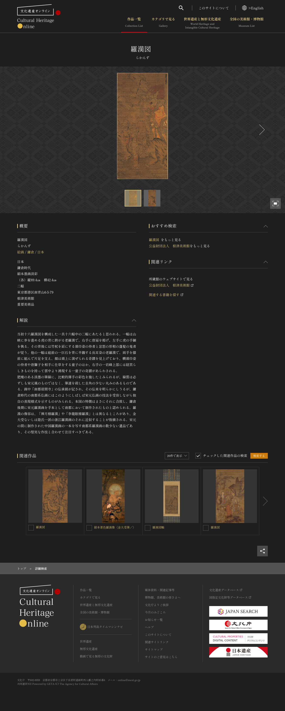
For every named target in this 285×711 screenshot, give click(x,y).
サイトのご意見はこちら (161, 657)
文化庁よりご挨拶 (157, 605)
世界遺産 (86, 641)
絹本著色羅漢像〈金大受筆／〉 (115, 527)
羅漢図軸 (158, 527)
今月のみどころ (155, 612)
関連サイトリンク (157, 642)
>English (253, 7)
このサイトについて (214, 7)
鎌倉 (30, 251)
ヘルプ (149, 627)
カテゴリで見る (163, 23)
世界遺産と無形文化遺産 (202, 23)
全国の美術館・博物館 (247, 23)
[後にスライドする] (261, 130)
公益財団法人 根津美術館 (169, 245)
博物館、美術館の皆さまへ (163, 597)
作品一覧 (134, 23)
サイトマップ (154, 649)
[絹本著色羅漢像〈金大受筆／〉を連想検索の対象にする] (89, 528)
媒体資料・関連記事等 (160, 590)
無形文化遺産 (89, 649)
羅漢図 (155, 239)
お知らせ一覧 (154, 620)
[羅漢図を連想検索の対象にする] (31, 527)
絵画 (20, 251)
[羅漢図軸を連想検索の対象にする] (147, 528)
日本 (40, 251)
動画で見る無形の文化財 (96, 656)
